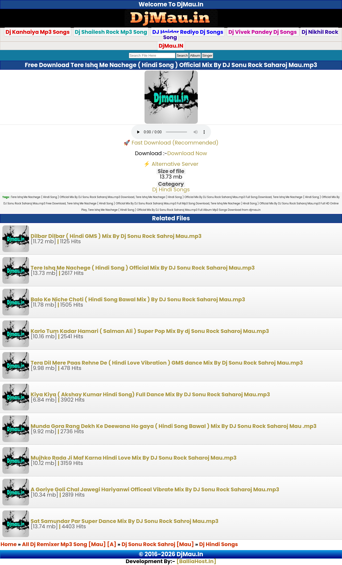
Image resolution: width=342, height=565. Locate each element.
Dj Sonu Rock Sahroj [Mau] (158, 544)
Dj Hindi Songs (171, 189)
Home (9, 544)
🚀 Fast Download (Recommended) (171, 142)
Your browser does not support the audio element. (171, 132)
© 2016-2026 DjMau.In (171, 554)
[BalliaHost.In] (195, 561)
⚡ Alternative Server (170, 164)
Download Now (187, 153)
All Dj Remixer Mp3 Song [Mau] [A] (70, 544)
